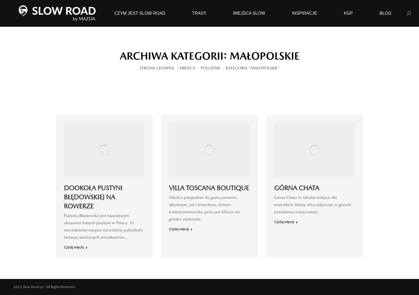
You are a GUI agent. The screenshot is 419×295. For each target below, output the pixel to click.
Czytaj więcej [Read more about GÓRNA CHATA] (286, 222)
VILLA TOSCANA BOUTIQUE (209, 188)
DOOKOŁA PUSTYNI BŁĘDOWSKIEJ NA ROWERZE (93, 197)
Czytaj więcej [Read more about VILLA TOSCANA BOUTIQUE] (181, 229)
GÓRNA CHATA (296, 188)
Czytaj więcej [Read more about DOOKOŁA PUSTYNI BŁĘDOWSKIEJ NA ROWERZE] (76, 247)
